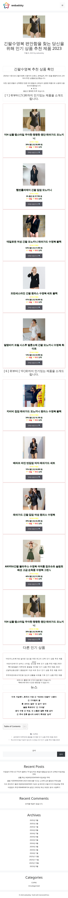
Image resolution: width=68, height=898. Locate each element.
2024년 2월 (34, 850)
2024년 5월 (34, 840)
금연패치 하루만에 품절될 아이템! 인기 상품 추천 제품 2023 (35, 737)
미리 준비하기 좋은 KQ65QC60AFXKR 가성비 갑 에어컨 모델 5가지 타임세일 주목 (34, 784)
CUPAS (35, 734)
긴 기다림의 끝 (34, 701)
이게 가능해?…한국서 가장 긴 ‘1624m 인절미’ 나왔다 (33, 697)
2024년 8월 (34, 830)
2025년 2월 (34, 823)
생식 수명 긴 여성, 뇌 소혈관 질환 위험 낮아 (34, 711)
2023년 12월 (34, 856)
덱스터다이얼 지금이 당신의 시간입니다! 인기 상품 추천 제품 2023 (35, 740)
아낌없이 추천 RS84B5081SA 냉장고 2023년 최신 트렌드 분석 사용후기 (34, 787)
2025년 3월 (34, 820)
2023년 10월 (34, 863)
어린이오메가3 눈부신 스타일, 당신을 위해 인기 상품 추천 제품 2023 (34, 664)
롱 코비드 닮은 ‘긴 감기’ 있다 (34, 704)
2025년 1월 (34, 827)
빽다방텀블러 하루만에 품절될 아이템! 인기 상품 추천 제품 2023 (34, 667)
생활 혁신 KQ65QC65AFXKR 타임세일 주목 (34, 777)
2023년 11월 (34, 860)
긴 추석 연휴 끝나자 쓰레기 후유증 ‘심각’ (34, 715)
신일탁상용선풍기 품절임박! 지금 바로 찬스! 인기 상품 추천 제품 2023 (34, 670)
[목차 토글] (23, 726)
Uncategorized (34, 886)
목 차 (35, 88)
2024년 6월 (34, 837)
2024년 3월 (34, 846)
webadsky (17, 5)
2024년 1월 (34, 853)
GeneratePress (44, 895)
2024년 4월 (34, 843)
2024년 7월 (34, 833)
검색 (34, 750)
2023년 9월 (34, 866)
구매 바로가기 (34, 152)
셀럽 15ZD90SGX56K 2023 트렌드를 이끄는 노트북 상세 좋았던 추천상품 (34, 781)
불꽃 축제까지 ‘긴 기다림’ (34, 708)
